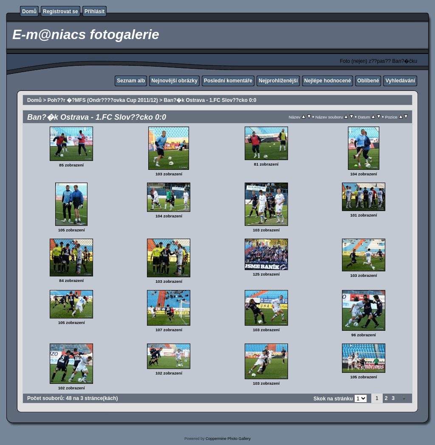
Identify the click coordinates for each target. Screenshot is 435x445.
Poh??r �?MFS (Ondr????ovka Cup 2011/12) (103, 100)
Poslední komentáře (228, 81)
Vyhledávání (400, 81)
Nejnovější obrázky (174, 81)
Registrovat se (60, 11)
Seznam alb (131, 81)
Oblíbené (368, 81)
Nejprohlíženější (278, 81)
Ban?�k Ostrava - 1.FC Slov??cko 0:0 (210, 100)
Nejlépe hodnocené (327, 81)
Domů (29, 11)
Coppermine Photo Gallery (228, 439)
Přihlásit (95, 11)
